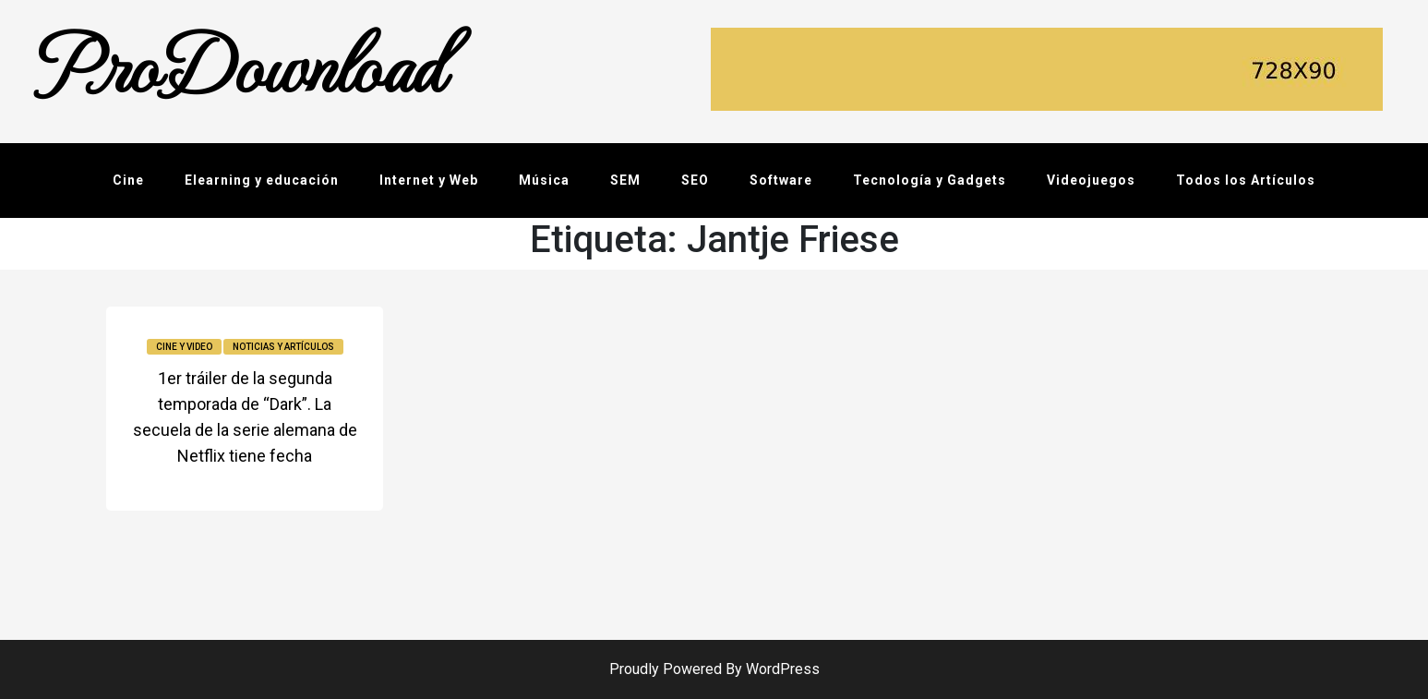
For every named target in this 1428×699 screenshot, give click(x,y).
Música (544, 180)
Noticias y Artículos (283, 347)
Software (781, 180)
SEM (625, 180)
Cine (128, 180)
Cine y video (184, 347)
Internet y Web (428, 180)
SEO (695, 180)
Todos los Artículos (1245, 180)
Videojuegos (1091, 180)
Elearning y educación (262, 180)
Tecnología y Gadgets (929, 180)
